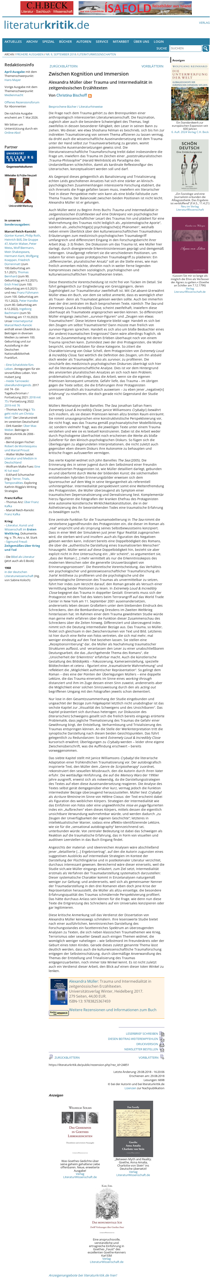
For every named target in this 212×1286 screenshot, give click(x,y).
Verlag (204, 23)
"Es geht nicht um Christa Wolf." (20, 413)
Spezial (48, 41)
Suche (162, 48)
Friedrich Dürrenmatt (17, 262)
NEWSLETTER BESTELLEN (144, 1049)
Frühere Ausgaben (29, 54)
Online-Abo (12, 133)
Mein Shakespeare (17, 252)
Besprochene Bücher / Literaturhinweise (76, 107)
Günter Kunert (14, 235)
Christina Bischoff (71, 95)
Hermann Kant (14, 256)
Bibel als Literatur (22, 557)
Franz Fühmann (28, 292)
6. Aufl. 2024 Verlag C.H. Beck (190, 132)
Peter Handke (28, 301)
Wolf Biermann (24, 248)
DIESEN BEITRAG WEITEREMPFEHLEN (136, 1039)
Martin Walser (18, 244)
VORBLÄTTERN (153, 66)
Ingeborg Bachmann (18, 311)
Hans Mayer (13, 80)
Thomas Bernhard (17, 274)
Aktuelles (13, 41)
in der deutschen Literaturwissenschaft (19, 574)
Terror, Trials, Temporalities (17, 481)
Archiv (32, 41)
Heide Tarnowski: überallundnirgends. (18, 383)
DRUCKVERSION (150, 1044)
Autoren (83, 41)
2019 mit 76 (12, 405)
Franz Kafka (12, 514)
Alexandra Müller (83, 981)
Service (102, 41)
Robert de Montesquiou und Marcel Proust (21, 448)
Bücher (65, 41)
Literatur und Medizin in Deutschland (21, 460)
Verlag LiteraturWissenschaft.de (80, 1175)
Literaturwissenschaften (97, 54)
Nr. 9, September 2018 (61, 54)
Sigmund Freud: (22, 546)
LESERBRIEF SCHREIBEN (145, 1034)
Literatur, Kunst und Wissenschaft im (20, 529)
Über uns (141, 41)
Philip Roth (32, 235)
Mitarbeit (121, 41)
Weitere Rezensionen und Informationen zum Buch (113, 1009)
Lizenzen (130, 1088)
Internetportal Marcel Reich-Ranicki (18, 323)
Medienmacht (14, 95)
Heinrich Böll (13, 240)
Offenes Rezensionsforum (22, 102)
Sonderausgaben (17, 224)
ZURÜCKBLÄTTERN (63, 66)
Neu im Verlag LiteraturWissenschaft (190, 207)
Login (159, 41)
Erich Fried (12, 284)
